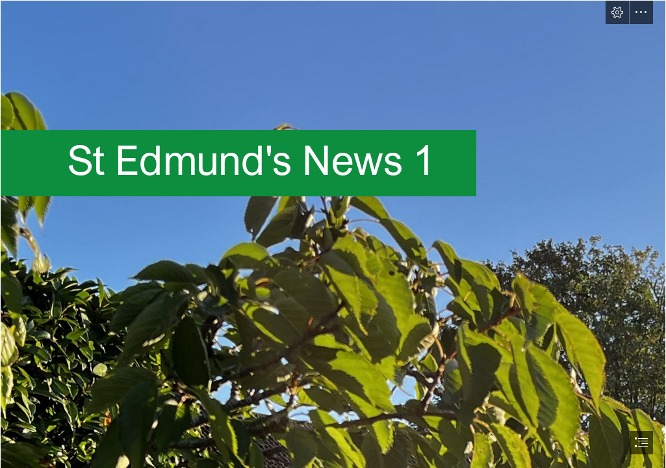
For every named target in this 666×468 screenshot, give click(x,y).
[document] (333, 234)
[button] (617, 12)
